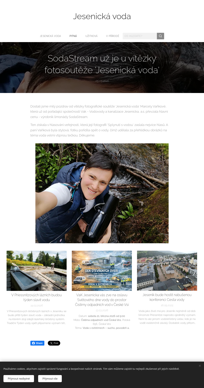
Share (37, 343)
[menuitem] (51, 36)
